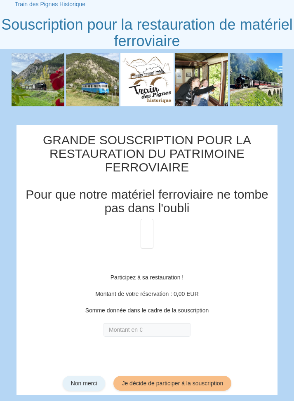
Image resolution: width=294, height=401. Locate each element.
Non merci (84, 383)
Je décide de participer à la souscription (172, 383)
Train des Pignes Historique (50, 4)
